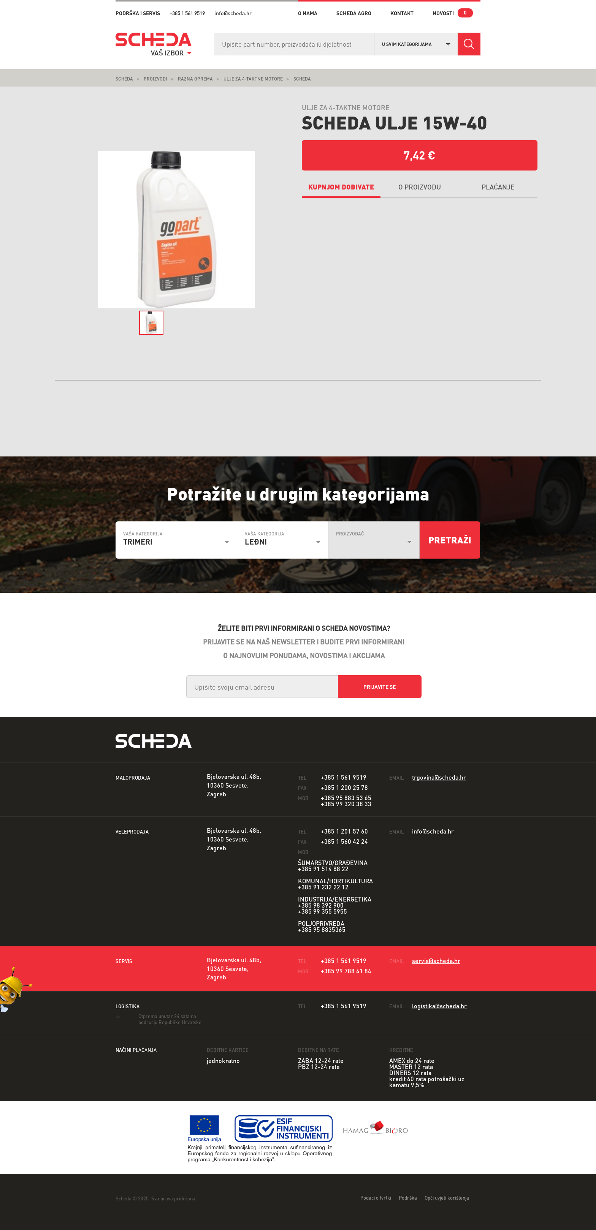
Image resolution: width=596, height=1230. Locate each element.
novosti (443, 12)
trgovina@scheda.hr (439, 777)
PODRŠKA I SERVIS (138, 12)
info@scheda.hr (233, 12)
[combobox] (416, 43)
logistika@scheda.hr (439, 1006)
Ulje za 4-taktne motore (253, 79)
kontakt (402, 12)
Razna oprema (195, 79)
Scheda (124, 79)
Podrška (408, 1197)
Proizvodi (155, 79)
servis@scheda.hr (436, 961)
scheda (302, 79)
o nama (307, 12)
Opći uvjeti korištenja (447, 1197)
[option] (176, 230)
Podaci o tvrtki (375, 1197)
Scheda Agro (353, 12)
